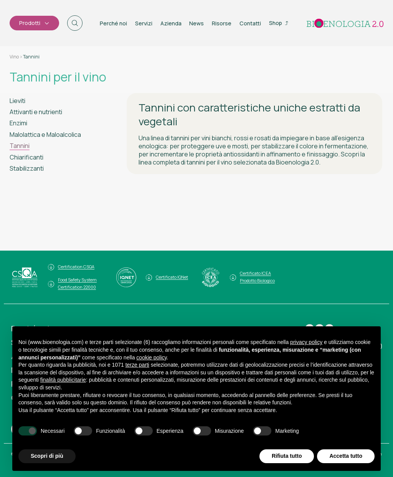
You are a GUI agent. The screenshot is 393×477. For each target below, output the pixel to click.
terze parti (137, 365)
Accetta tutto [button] (345, 456)
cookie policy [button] (151, 357)
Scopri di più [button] (47, 456)
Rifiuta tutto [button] (287, 456)
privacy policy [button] (306, 342)
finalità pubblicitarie (63, 380)
